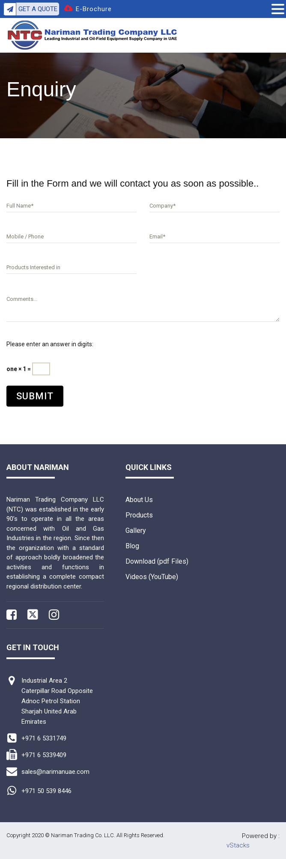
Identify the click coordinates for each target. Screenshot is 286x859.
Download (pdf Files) (156, 561)
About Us (139, 500)
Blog (132, 546)
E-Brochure (94, 9)
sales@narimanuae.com (55, 772)
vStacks (238, 845)
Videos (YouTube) (151, 577)
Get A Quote (30, 9)
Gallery (135, 530)
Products (139, 515)
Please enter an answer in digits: (49, 344)
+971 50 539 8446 (46, 791)
